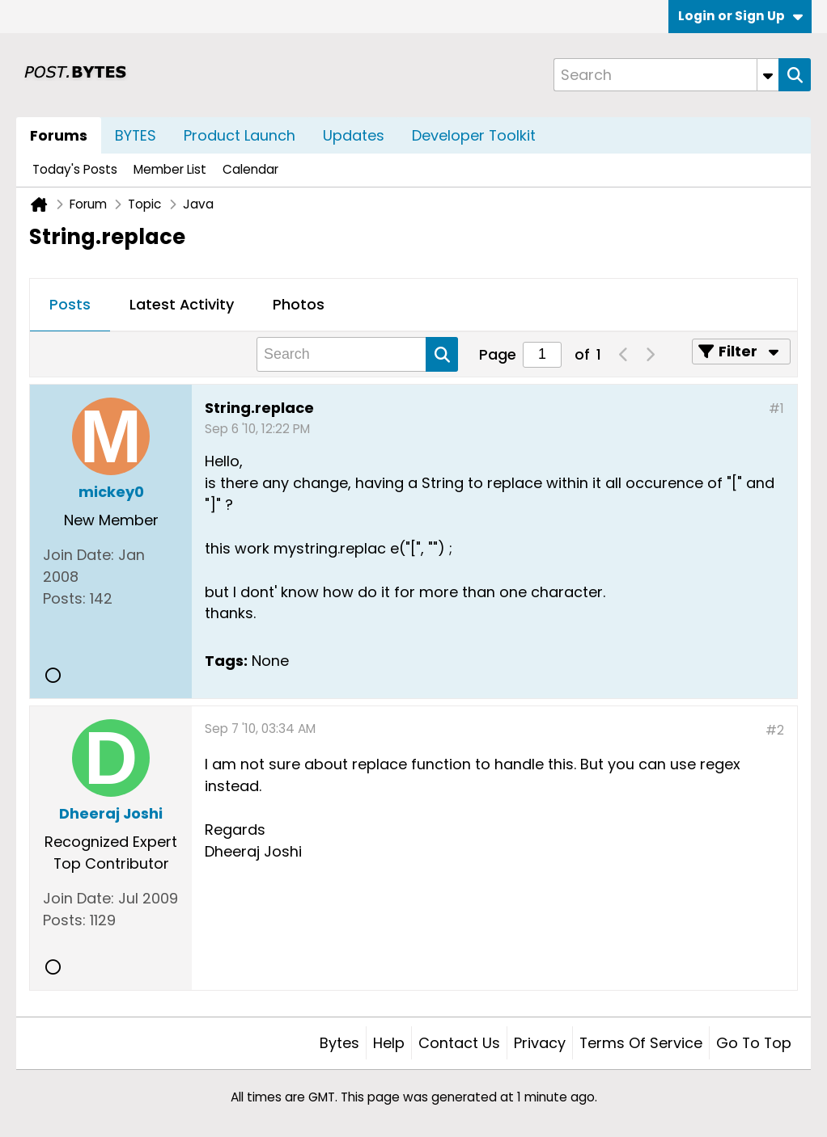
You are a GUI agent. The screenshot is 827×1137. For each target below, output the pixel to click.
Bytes (339, 1043)
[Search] (665, 74)
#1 (776, 408)
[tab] (70, 305)
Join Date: (78, 555)
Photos (298, 304)
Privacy (540, 1043)
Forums (58, 135)
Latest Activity (181, 304)
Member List (170, 169)
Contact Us (459, 1043)
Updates (353, 135)
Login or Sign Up (740, 15)
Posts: (64, 598)
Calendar (250, 169)
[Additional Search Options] (768, 74)
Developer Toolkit (474, 135)
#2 (775, 730)
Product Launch (239, 135)
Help (389, 1043)
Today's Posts (74, 169)
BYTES (135, 135)
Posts (70, 304)
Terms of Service (640, 1043)
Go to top (753, 1043)
